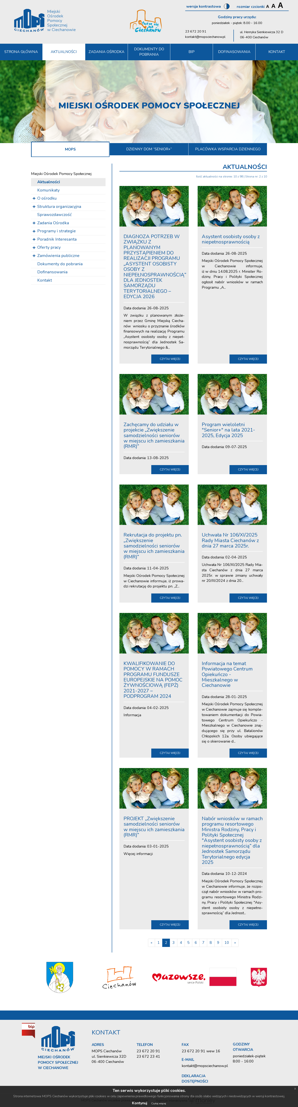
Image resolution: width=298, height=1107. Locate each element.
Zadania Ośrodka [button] (106, 51)
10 (227, 942)
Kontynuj (139, 1103)
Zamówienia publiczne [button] (58, 255)
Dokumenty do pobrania (149, 52)
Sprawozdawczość (54, 214)
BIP (192, 51)
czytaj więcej (170, 359)
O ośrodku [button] (47, 198)
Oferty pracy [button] (49, 247)
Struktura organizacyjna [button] (59, 206)
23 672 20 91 (195, 31)
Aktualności (64, 51)
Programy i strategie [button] (56, 231)
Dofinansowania (52, 272)
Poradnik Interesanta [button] (57, 239)
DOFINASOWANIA (234, 51)
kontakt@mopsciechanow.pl (205, 37)
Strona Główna (21, 51)
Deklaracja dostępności (195, 1078)
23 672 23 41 (148, 1056)
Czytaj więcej (158, 1103)
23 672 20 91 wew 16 (201, 1051)
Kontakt (44, 280)
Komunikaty (48, 190)
